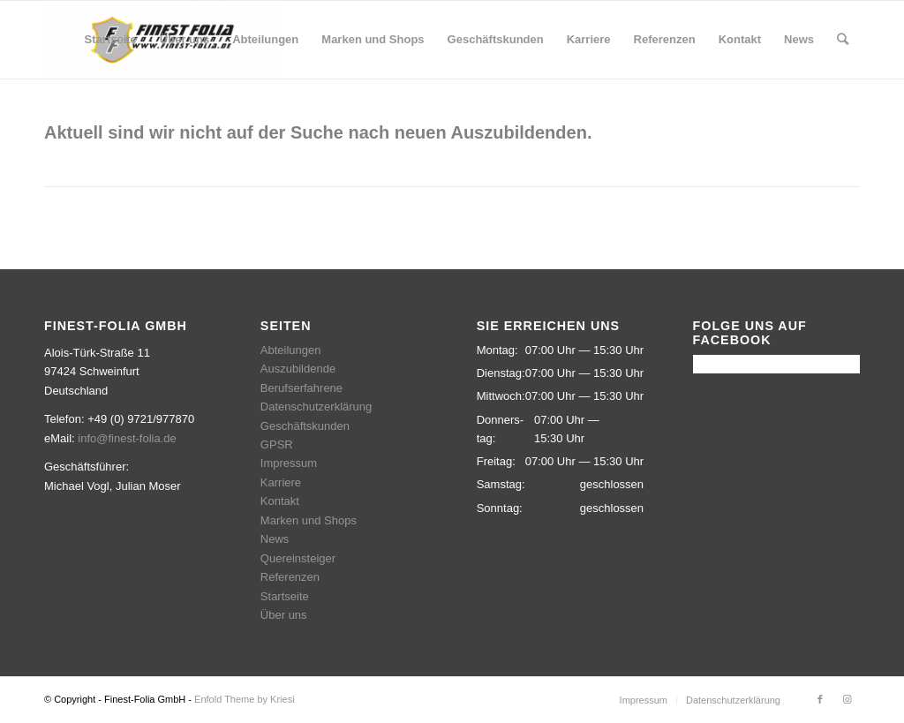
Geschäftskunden (305, 426)
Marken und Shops (308, 520)
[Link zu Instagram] (846, 699)
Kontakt (279, 501)
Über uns (283, 614)
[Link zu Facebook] (820, 699)
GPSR (276, 444)
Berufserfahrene (301, 388)
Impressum (288, 463)
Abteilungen (290, 350)
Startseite (284, 596)
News (275, 539)
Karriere (280, 482)
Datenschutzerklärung (316, 406)
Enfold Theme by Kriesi (244, 699)
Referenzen (290, 577)
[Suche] (842, 40)
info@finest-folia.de (127, 438)
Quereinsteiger (297, 558)
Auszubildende (297, 368)
